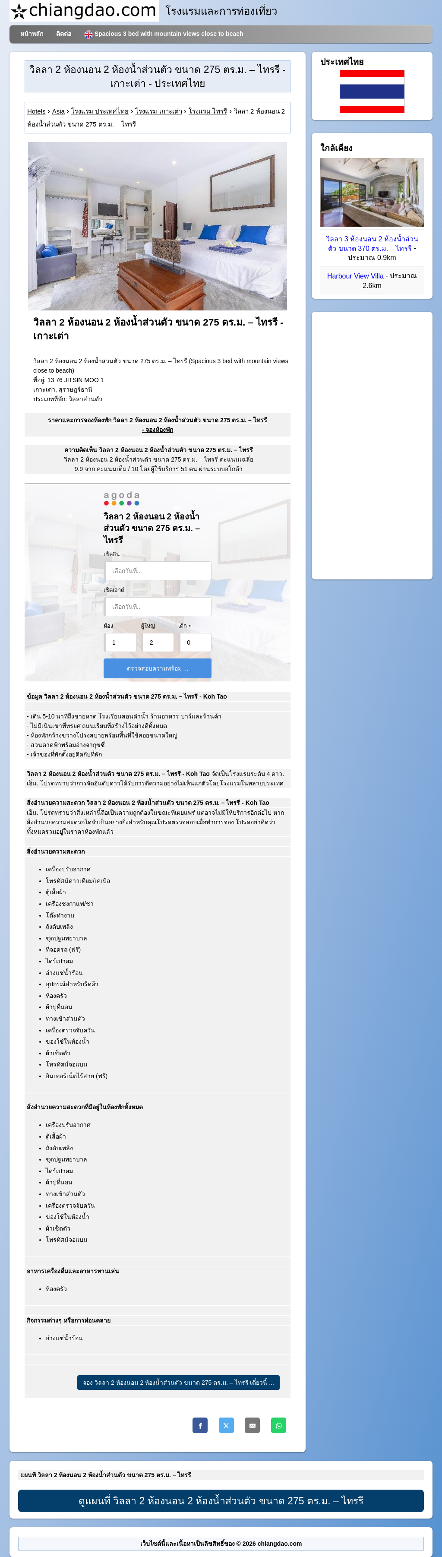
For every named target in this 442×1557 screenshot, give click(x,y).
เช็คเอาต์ (114, 590)
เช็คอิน (112, 554)
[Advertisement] (372, 445)
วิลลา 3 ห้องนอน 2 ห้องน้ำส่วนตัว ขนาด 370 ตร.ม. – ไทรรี (372, 243)
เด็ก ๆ (185, 626)
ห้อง (108, 626)
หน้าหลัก (31, 33)
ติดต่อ (63, 33)
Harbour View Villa (355, 276)
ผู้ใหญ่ (148, 626)
